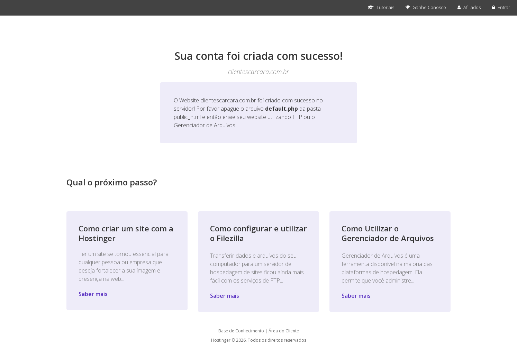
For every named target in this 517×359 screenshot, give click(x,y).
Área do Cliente (284, 331)
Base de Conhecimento (241, 331)
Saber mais (93, 294)
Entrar (501, 7)
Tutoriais (381, 7)
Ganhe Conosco (426, 7)
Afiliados (469, 7)
